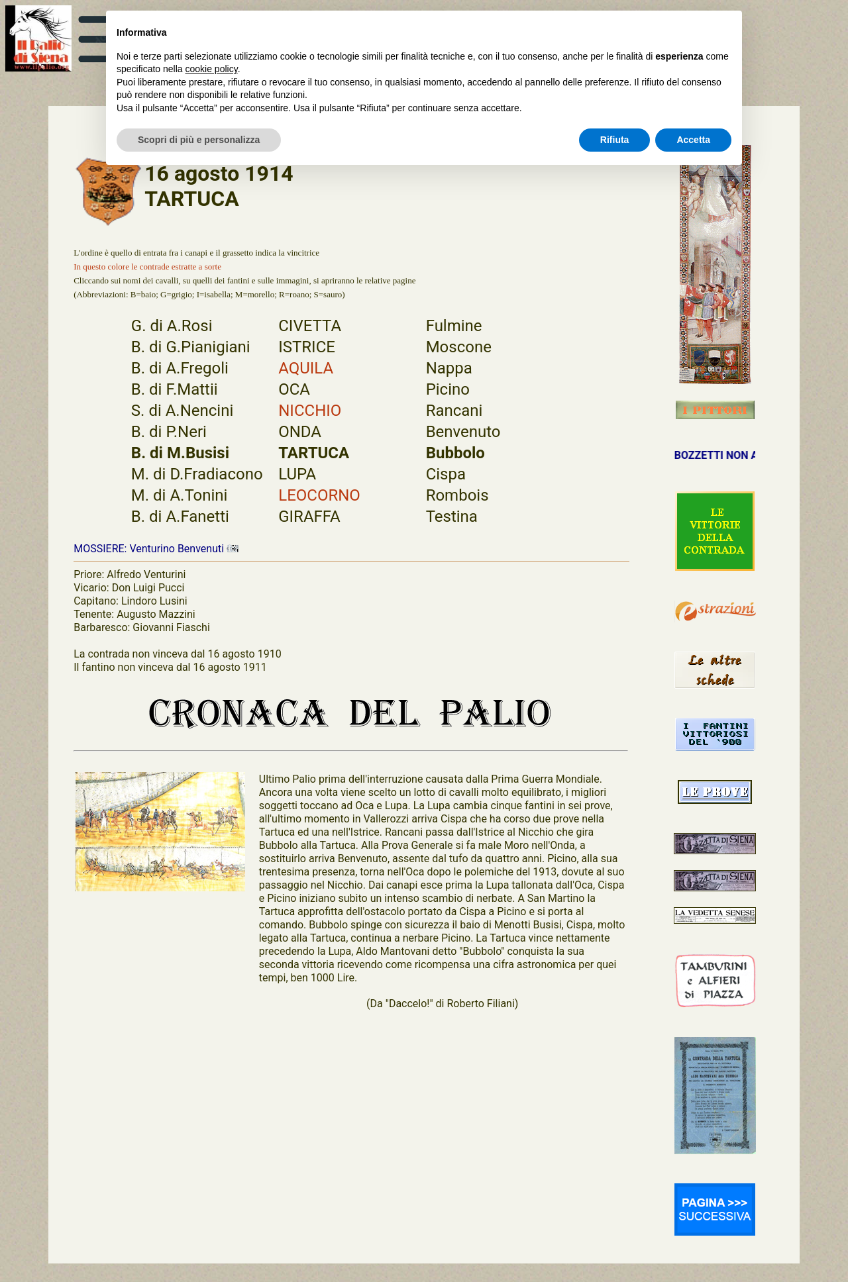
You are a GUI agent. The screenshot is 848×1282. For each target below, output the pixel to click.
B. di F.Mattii (174, 389)
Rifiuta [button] (614, 139)
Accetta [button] (693, 139)
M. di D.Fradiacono (197, 474)
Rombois (457, 495)
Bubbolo (455, 453)
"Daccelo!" (409, 1003)
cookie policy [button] (212, 69)
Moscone (459, 347)
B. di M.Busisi (180, 453)
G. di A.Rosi (172, 326)
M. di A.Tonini (179, 495)
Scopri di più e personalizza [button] (199, 139)
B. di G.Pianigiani (190, 347)
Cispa (446, 474)
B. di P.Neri (169, 431)
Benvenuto (463, 431)
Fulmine (454, 326)
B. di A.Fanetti (180, 516)
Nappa (449, 368)
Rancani (454, 410)
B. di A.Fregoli (180, 368)
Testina (452, 516)
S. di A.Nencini (182, 410)
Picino (448, 389)
